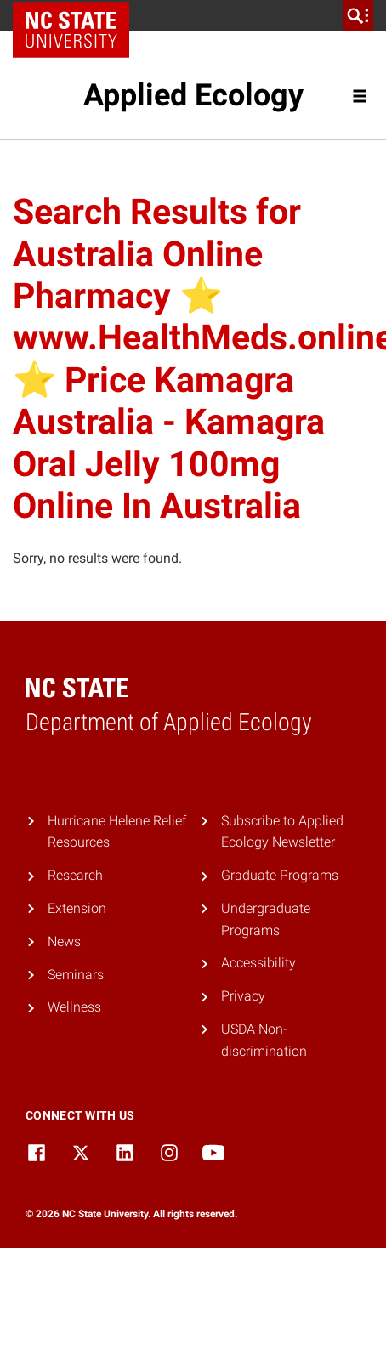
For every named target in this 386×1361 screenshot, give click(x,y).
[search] (358, 15)
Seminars (76, 975)
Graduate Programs (279, 875)
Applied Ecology (193, 95)
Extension (77, 908)
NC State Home (77, 15)
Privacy (243, 996)
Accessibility (258, 963)
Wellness (74, 1007)
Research (75, 875)
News (64, 941)
